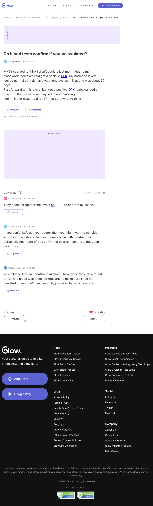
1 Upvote (13, 212)
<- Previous (15, 318)
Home (7, 17)
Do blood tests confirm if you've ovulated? (95, 17)
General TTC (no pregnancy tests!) (50, 17)
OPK (64, 76)
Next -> (94, 318)
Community (21, 17)
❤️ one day (97, 312)
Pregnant (10, 312)
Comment (35, 109)
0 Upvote (13, 109)
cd (53, 205)
